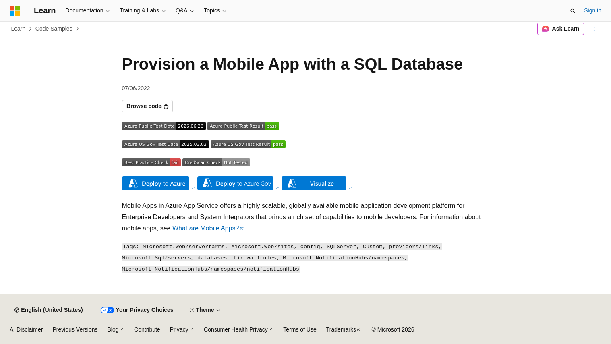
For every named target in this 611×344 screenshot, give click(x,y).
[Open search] (573, 11)
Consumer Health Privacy (236, 329)
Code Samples (53, 28)
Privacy (179, 329)
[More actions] (594, 29)
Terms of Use (299, 329)
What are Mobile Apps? (205, 228)
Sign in (592, 10)
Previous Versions (74, 329)
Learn (18, 28)
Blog (113, 329)
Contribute (147, 329)
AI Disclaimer (26, 329)
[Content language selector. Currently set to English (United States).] (48, 310)
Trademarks (341, 329)
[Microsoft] (15, 11)
